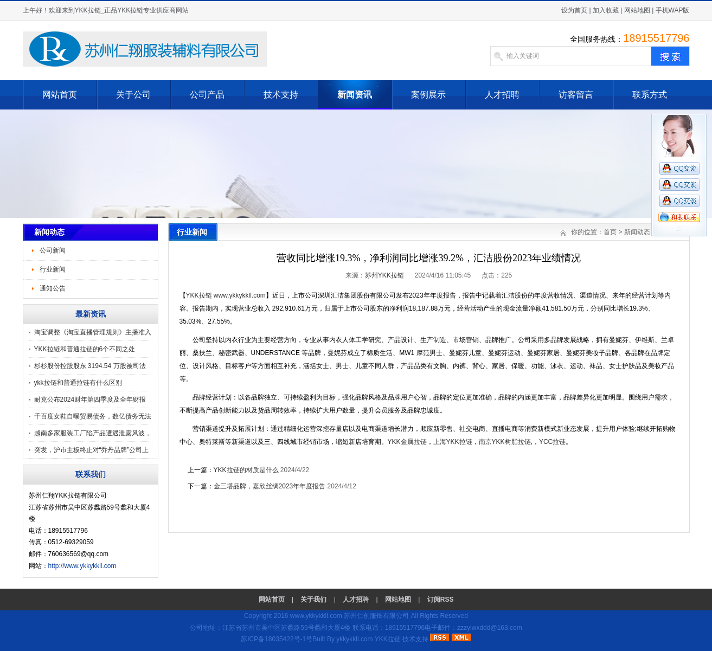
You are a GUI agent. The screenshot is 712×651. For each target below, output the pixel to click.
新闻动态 (637, 232)
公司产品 (207, 94)
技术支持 (281, 94)
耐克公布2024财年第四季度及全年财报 (90, 399)
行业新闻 (53, 269)
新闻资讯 (354, 94)
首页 (610, 232)
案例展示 (428, 94)
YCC (552, 442)
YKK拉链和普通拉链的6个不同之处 (85, 349)
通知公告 (53, 288)
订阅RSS (440, 599)
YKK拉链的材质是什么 (246, 470)
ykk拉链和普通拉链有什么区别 (78, 382)
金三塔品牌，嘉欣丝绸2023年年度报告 (270, 486)
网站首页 (59, 94)
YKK (407, 442)
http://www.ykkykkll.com (82, 566)
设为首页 (574, 10)
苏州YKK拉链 (384, 275)
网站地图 (637, 10)
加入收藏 (606, 10)
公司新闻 (53, 250)
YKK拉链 (199, 295)
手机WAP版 (673, 10)
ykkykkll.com (354, 639)
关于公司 (133, 94)
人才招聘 (502, 94)
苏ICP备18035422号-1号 (276, 639)
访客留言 (576, 94)
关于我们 (313, 599)
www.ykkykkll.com (240, 295)
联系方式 (649, 94)
